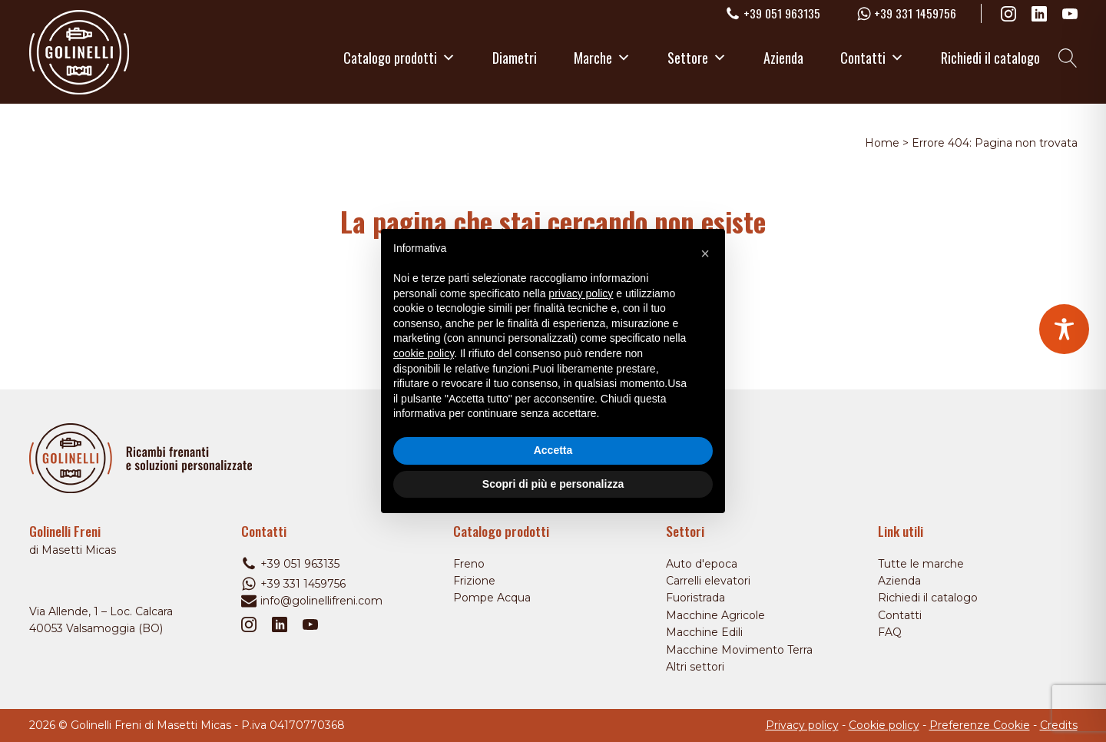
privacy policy (580, 293)
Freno (469, 564)
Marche (602, 57)
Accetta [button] (553, 450)
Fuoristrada (695, 598)
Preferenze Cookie (979, 725)
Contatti (872, 57)
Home (882, 143)
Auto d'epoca (701, 564)
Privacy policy (802, 725)
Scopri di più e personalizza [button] (553, 484)
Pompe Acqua (492, 598)
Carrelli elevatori (708, 581)
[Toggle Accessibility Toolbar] (1064, 329)
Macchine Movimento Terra (739, 650)
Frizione (474, 581)
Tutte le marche (921, 564)
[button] (705, 253)
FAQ (890, 632)
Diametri (514, 58)
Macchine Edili (704, 632)
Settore (697, 57)
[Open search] (1068, 58)
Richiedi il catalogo (990, 58)
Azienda (783, 58)
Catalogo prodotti (399, 57)
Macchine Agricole (715, 615)
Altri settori (695, 667)
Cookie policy (884, 725)
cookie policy (423, 353)
